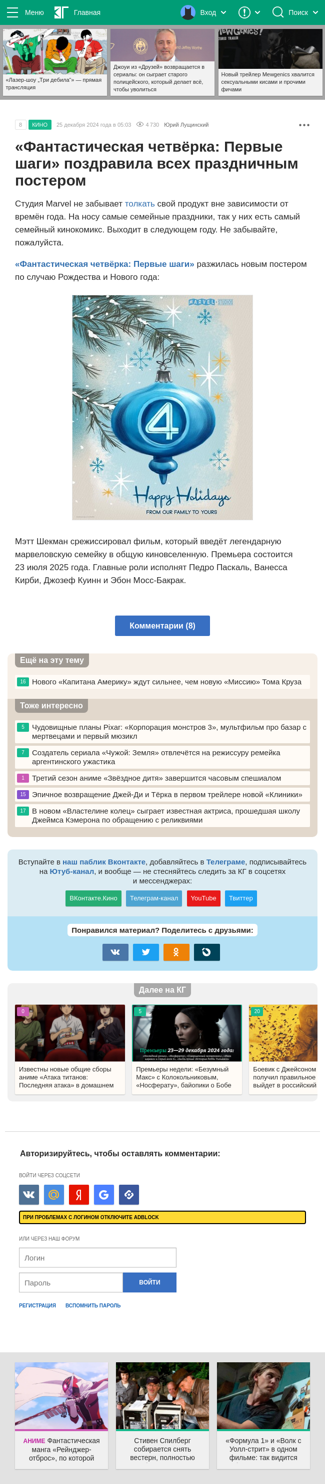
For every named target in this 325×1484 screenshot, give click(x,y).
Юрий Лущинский (186, 125)
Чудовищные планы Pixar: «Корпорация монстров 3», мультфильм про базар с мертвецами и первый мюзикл (161, 731)
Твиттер (241, 898)
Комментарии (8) (163, 626)
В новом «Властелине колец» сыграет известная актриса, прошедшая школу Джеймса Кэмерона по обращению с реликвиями (158, 815)
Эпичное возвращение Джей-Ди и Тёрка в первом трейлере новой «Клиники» (159, 794)
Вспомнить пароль (93, 1305)
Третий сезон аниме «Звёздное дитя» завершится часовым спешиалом (149, 778)
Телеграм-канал (154, 898)
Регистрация (37, 1305)
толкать (140, 204)
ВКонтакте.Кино (93, 898)
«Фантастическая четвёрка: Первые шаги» (104, 264)
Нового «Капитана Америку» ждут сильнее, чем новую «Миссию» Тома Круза (159, 681)
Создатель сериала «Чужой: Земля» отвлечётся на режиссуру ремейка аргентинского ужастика (148, 757)
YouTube (203, 898)
